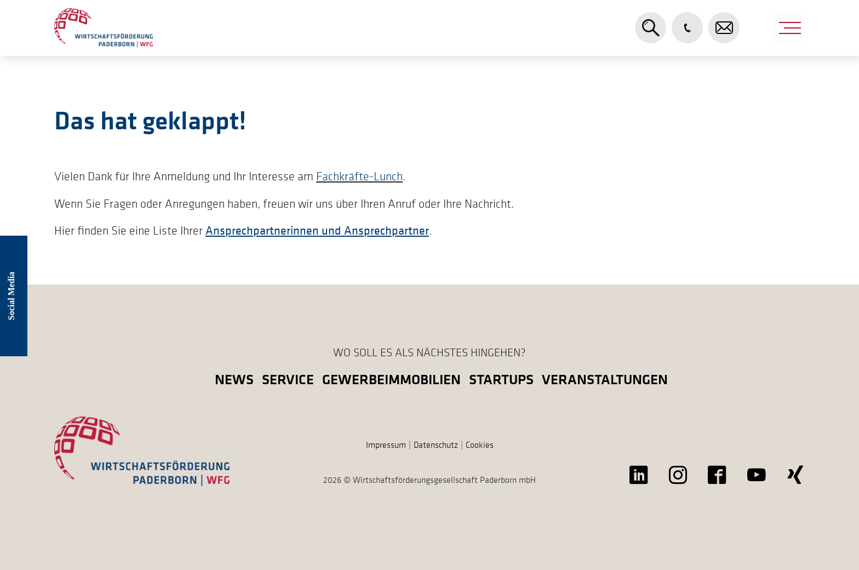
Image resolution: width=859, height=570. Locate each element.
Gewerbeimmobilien (391, 379)
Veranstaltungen (605, 379)
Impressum (386, 444)
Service (288, 379)
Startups (501, 379)
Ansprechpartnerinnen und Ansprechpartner (317, 230)
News (234, 379)
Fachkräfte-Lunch (359, 176)
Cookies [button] (480, 444)
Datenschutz (436, 444)
